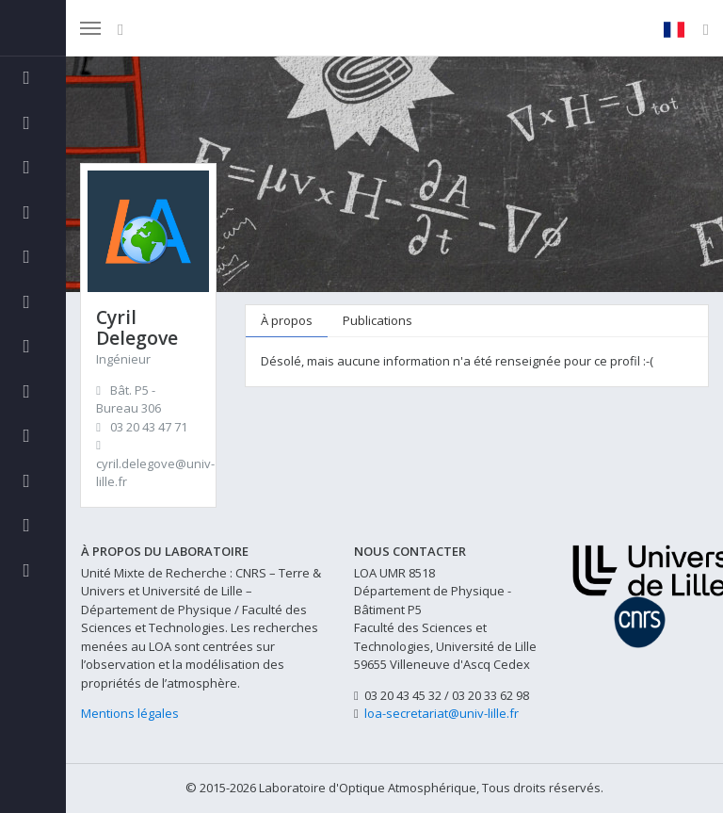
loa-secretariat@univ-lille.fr (441, 713)
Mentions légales (130, 713)
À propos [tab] (287, 320)
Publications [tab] (377, 320)
